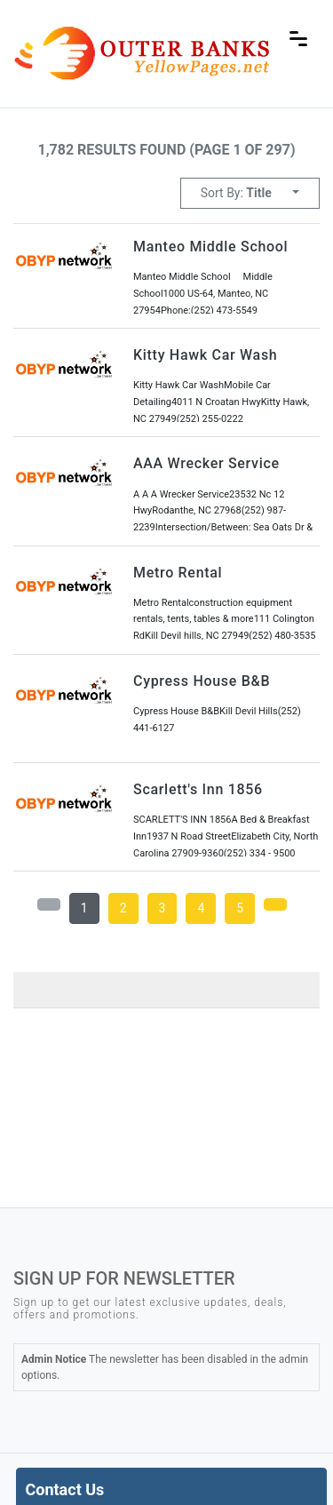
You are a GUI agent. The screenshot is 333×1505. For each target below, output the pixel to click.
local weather (146, 1150)
